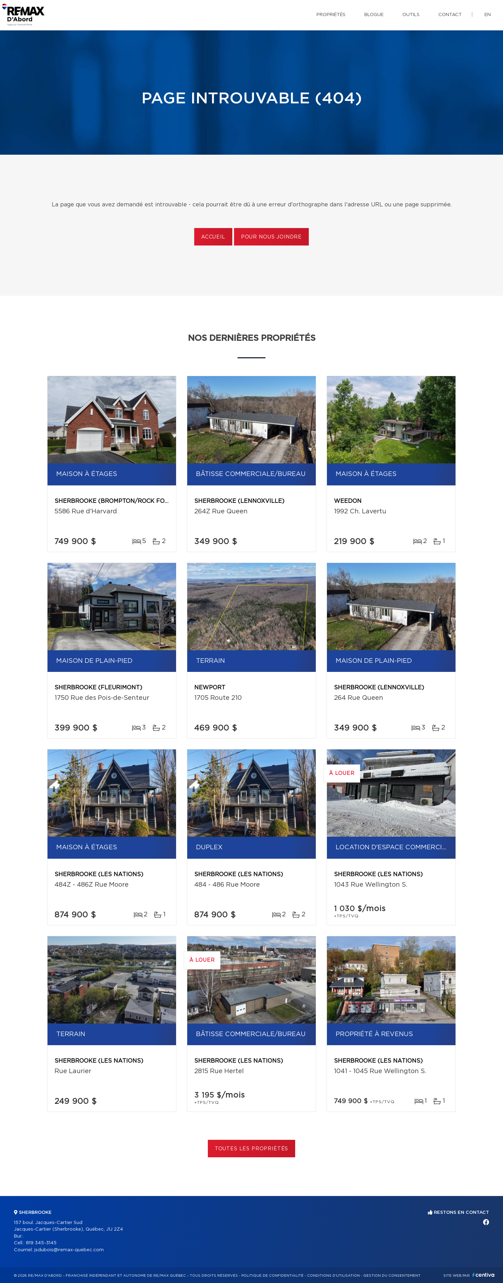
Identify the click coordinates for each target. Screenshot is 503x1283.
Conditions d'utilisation (333, 1275)
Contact (450, 15)
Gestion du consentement (392, 1275)
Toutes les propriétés (252, 1148)
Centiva (483, 1275)
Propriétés (330, 15)
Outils (411, 15)
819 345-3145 (41, 1243)
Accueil (213, 237)
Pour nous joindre (271, 237)
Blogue (374, 15)
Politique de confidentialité (272, 1275)
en (487, 15)
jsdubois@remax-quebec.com (69, 1250)
